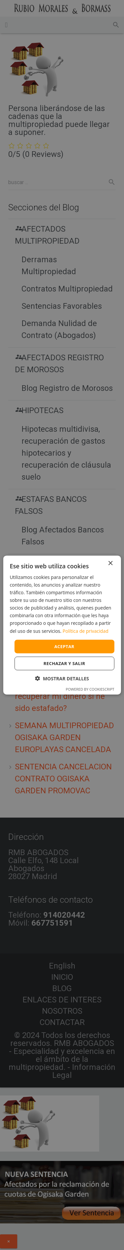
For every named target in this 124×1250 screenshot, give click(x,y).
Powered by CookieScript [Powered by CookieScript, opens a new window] (90, 689)
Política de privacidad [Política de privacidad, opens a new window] (85, 630)
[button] (62, 678)
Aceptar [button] (64, 646)
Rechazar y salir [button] (64, 663)
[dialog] (62, 625)
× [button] (110, 563)
